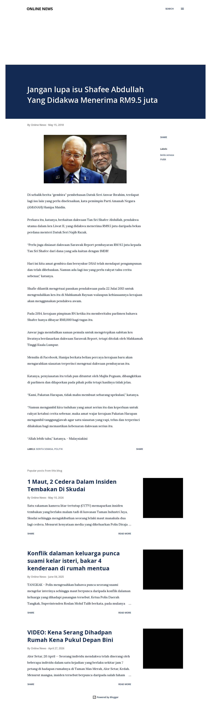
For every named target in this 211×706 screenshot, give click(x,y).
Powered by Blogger (105, 697)
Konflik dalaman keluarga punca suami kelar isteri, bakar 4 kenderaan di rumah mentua (73, 560)
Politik (163, 159)
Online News (40, 8)
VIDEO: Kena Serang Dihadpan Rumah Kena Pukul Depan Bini (70, 636)
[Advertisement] (105, 41)
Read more (124, 533)
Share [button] (163, 137)
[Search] (169, 9)
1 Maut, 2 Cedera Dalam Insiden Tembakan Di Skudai (72, 485)
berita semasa (167, 155)
